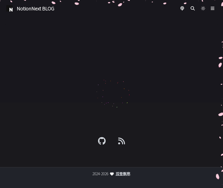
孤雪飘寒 (123, 173)
